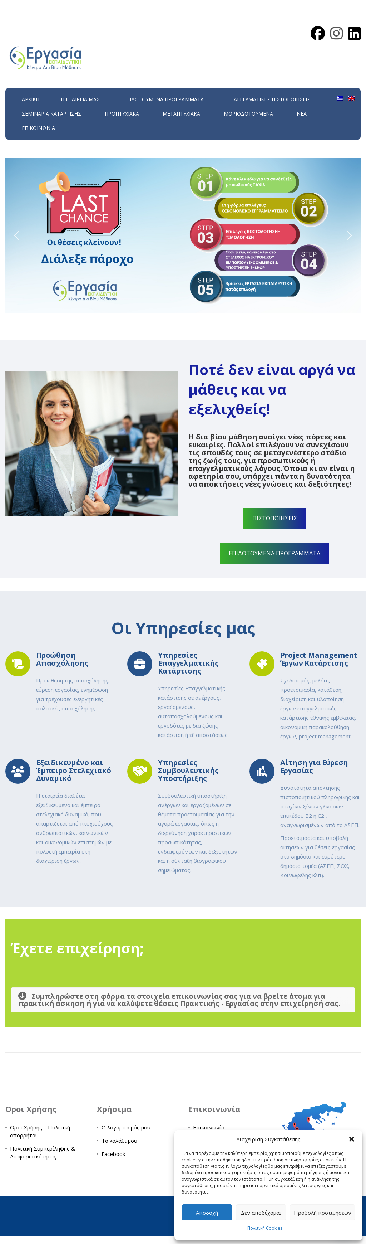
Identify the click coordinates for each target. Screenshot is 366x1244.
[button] (351, 1139)
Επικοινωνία (38, 128)
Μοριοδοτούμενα (248, 113)
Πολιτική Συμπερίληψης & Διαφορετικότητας (42, 1152)
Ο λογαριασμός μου (126, 1127)
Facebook (113, 1153)
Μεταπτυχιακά (181, 113)
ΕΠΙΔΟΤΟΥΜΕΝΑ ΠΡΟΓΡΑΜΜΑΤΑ (163, 99)
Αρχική (30, 99)
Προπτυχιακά (122, 113)
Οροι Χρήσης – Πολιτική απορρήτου (40, 1131)
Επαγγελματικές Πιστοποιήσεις (268, 99)
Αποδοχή (207, 1212)
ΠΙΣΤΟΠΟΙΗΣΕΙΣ (274, 518)
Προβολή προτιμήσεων (322, 1212)
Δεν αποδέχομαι (261, 1212)
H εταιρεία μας (80, 99)
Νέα (302, 113)
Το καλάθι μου (119, 1140)
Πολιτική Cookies (264, 1228)
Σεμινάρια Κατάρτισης (51, 113)
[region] (183, 236)
